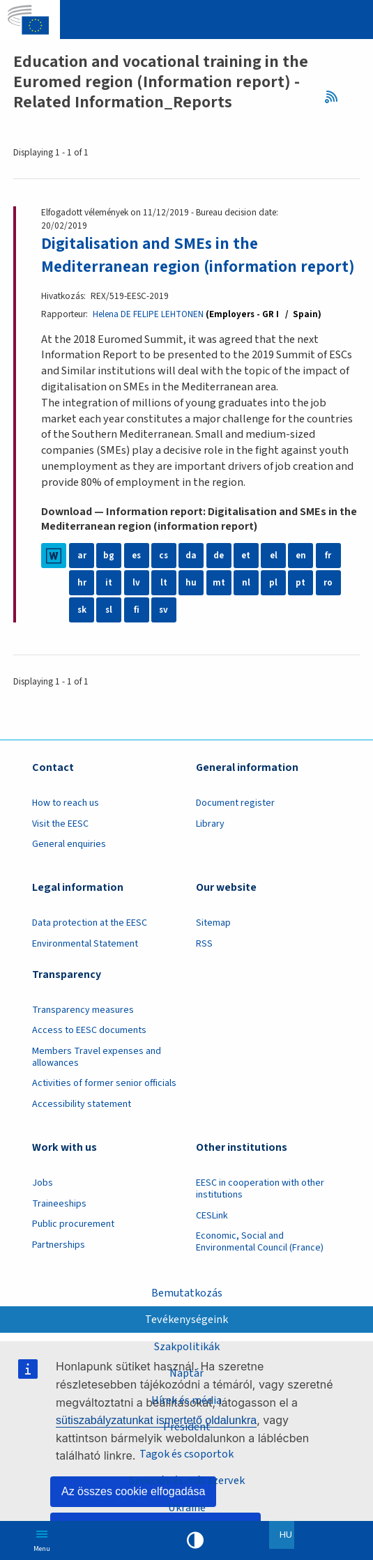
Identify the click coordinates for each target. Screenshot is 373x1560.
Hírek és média (186, 1399)
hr (81, 606)
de (218, 579)
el (273, 579)
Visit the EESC (60, 847)
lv (136, 606)
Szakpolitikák (186, 1346)
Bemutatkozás (186, 1291)
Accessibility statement (81, 1127)
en (300, 579)
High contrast (195, 1540)
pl (273, 606)
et (246, 579)
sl (108, 633)
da (191, 579)
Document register (235, 826)
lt (163, 606)
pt (300, 606)
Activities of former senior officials (104, 1106)
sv (163, 633)
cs (163, 579)
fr (328, 579)
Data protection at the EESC (89, 946)
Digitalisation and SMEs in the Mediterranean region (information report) (172, 266)
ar (81, 579)
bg (108, 579)
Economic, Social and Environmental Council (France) (261, 1265)
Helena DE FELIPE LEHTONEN (148, 337)
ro (328, 606)
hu (191, 606)
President (187, 1426)
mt (219, 606)
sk (81, 633)
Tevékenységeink (186, 1318)
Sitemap (213, 946)
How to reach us (65, 826)
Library (210, 847)
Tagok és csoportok (186, 1453)
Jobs (42, 1206)
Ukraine (187, 1507)
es (137, 579)
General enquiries (69, 867)
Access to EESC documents (89, 1053)
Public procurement (73, 1247)
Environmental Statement (85, 967)
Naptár (186, 1372)
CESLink (212, 1238)
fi (136, 633)
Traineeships (59, 1226)
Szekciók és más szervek (187, 1480)
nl (246, 606)
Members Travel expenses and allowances (96, 1080)
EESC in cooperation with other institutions (260, 1212)
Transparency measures (83, 1033)
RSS (336, 97)
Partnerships (58, 1267)
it (108, 606)
